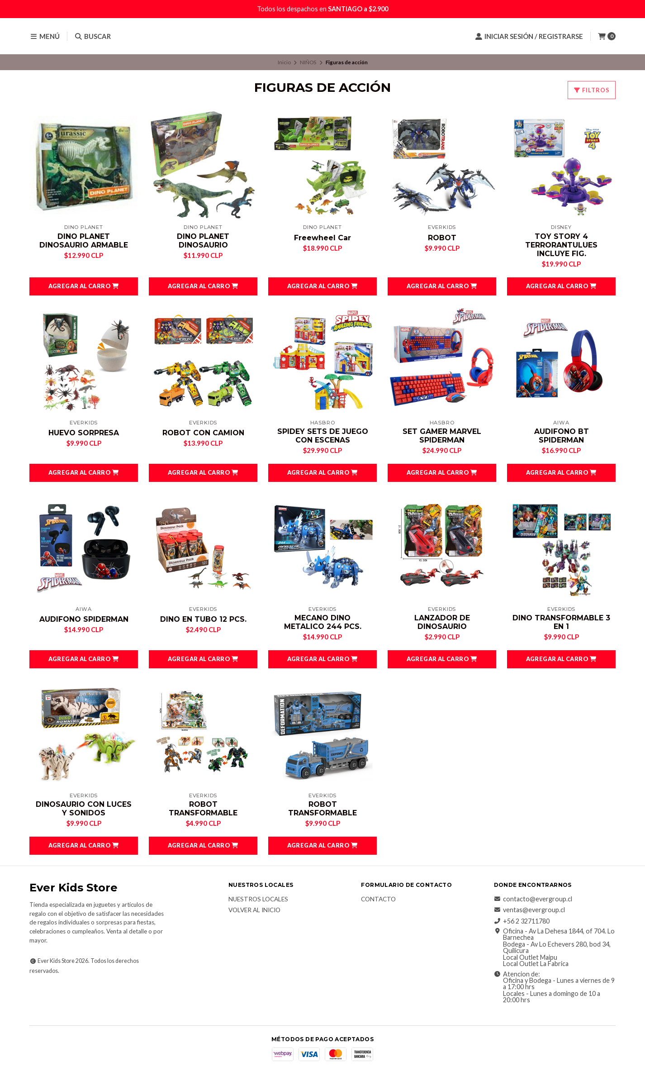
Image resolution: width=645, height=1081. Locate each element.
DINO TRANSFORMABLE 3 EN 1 (561, 622)
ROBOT (442, 237)
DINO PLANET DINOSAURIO (203, 240)
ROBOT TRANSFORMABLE (203, 808)
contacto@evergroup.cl (533, 899)
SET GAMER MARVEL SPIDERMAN (442, 435)
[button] (83, 286)
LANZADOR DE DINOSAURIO (442, 622)
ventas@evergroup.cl (529, 910)
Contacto (378, 899)
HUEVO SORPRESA (83, 433)
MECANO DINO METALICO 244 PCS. (322, 622)
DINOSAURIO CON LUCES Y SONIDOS (84, 808)
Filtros (592, 90)
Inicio (284, 62)
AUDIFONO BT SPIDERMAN (561, 435)
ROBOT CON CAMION (203, 433)
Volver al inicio (254, 911)
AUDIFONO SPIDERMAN (83, 619)
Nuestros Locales (258, 899)
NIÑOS (308, 62)
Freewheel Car (322, 237)
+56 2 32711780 (522, 921)
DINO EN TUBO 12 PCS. (203, 619)
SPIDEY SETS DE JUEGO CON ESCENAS (322, 435)
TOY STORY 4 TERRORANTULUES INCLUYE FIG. (561, 245)
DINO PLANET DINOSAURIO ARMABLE (83, 240)
